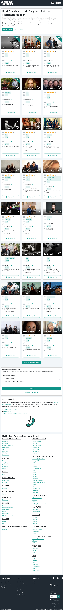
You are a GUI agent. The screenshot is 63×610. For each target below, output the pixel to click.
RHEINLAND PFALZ (39, 495)
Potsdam (5, 482)
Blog (33, 581)
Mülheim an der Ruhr (38, 482)
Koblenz (34, 500)
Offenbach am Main (7, 515)
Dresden (34, 521)
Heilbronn (5, 451)
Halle (34, 533)
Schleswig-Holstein (38, 539)
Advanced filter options (31, 392)
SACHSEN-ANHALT (39, 526)
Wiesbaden (5, 510)
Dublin (4, 523)
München (5, 461)
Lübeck (34, 541)
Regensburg (5, 465)
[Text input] (53, 596)
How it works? (18, 30)
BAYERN (5, 458)
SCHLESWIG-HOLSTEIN (41, 536)
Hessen (4, 506)
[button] (58, 3)
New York (35, 562)
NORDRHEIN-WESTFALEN (42, 456)
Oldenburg (35, 447)
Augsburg (5, 463)
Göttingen (35, 453)
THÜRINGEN (37, 546)
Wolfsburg (35, 451)
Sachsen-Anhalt (37, 529)
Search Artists (7, 30)
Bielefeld (35, 463)
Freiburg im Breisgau (8, 445)
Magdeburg (35, 531)
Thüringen (35, 549)
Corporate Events (21, 593)
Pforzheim (5, 453)
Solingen (35, 492)
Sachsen (34, 517)
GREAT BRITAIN (8, 491)
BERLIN (5, 472)
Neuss (34, 486)
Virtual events (20, 591)
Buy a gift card (4, 587)
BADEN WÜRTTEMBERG (11, 439)
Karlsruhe (5, 441)
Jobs (33, 583)
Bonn (34, 465)
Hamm (34, 472)
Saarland (35, 510)
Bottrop (34, 467)
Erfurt (34, 551)
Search (31, 388)
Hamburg (5, 500)
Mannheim (5, 443)
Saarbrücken (36, 512)
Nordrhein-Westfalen (38, 459)
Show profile (11, 73)
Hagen (34, 471)
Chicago (34, 560)
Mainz (34, 502)
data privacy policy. (55, 605)
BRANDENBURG (8, 478)
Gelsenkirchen (36, 469)
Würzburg (5, 469)
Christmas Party (21, 595)
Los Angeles (36, 566)
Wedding (19, 587)
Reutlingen (5, 455)
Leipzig (34, 519)
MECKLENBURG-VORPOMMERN (14, 526)
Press (33, 585)
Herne (34, 474)
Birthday (19, 589)
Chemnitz (35, 523)
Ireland (4, 521)
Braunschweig (36, 445)
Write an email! (8, 412)
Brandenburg (6, 480)
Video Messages (21, 583)
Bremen (4, 488)
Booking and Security (6, 585)
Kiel (33, 543)
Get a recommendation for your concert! (15, 414)
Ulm (3, 449)
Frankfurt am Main (7, 508)
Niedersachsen (36, 441)
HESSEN (5, 503)
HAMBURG (6, 497)
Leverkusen (35, 478)
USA (34, 556)
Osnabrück (35, 449)
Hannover (35, 443)
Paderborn (35, 490)
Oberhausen (36, 488)
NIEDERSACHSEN (39, 439)
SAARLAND (37, 507)
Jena (33, 553)
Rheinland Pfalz (37, 498)
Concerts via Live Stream (23, 585)
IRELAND (5, 519)
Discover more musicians (31, 362)
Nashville (35, 564)
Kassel (4, 512)
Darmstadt (5, 513)
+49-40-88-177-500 (10, 410)
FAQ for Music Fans (6, 583)
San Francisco (36, 570)
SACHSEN (36, 515)
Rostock (4, 529)
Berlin (4, 474)
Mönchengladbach (37, 480)
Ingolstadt (5, 467)
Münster (34, 484)
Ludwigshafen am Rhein (39, 504)
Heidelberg (5, 447)
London (4, 494)
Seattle (34, 568)
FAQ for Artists (5, 581)
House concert (20, 581)
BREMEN (5, 485)
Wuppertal (35, 461)
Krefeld (34, 476)
